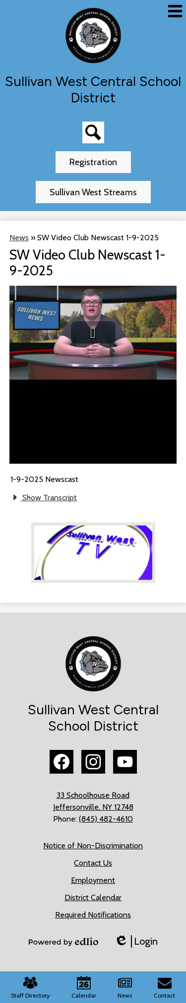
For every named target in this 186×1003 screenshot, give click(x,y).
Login (136, 941)
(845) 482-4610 (106, 819)
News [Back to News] (19, 237)
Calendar (83, 987)
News (125, 987)
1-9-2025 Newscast (44, 479)
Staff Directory (30, 987)
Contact (164, 987)
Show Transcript (43, 497)
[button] (93, 332)
